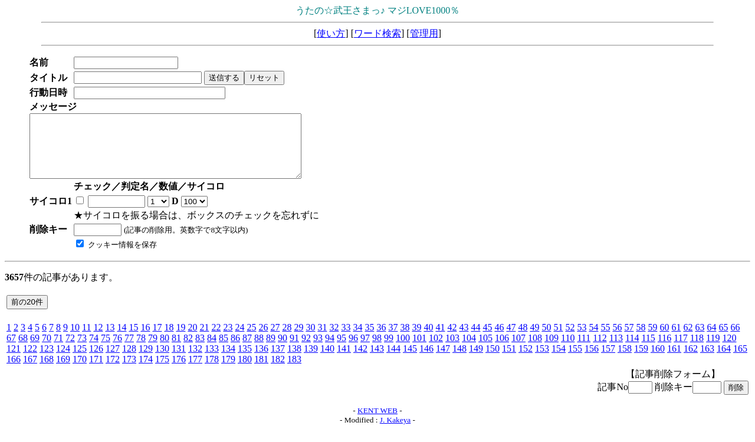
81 (176, 350)
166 (13, 371)
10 (75, 340)
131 (179, 361)
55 (605, 340)
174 (146, 371)
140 (327, 361)
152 (525, 361)
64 (711, 340)
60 (664, 340)
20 (192, 340)
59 (652, 340)
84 (211, 350)
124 (63, 361)
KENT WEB (377, 422)
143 (377, 361)
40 (428, 340)
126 (96, 361)
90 (282, 350)
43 (463, 340)
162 (691, 361)
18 (168, 340)
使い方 (331, 33)
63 (699, 340)
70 (46, 350)
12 (98, 340)
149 (476, 361)
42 (452, 340)
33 (345, 340)
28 (286, 340)
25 (251, 340)
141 (344, 361)
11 (86, 340)
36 (381, 340)
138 (294, 361)
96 (353, 350)
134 (228, 361)
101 (419, 350)
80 (164, 350)
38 (404, 340)
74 (94, 350)
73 (82, 350)
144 (393, 361)
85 (223, 350)
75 (105, 350)
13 (109, 340)
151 (509, 361)
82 (188, 350)
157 (608, 361)
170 (80, 371)
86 (235, 350)
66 (735, 340)
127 (113, 361)
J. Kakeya (395, 432)
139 (311, 361)
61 (676, 340)
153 (542, 361)
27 (275, 340)
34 (357, 340)
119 (713, 350)
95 (341, 350)
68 (23, 350)
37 (393, 340)
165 (740, 361)
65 (723, 340)
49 (534, 340)
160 (658, 361)
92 (306, 350)
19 (180, 340)
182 (278, 371)
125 (80, 361)
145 (410, 361)
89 (270, 350)
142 (360, 361)
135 (245, 361)
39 (416, 340)
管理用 (424, 33)
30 (310, 340)
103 (452, 350)
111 (583, 350)
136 (261, 361)
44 (475, 340)
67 (11, 350)
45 (487, 340)
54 (593, 340)
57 (628, 340)
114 (632, 350)
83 (200, 350)
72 (70, 350)
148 (459, 361)
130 (162, 361)
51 (558, 340)
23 (227, 340)
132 (195, 361)
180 (245, 371)
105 (485, 350)
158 (625, 361)
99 (388, 350)
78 (141, 350)
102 (436, 350)
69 (35, 350)
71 (58, 350)
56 (617, 340)
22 (216, 340)
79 (152, 350)
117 (680, 350)
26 (263, 340)
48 (522, 340)
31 (322, 340)
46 (499, 340)
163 (707, 361)
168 (47, 371)
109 (551, 350)
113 (616, 350)
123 (47, 361)
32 (334, 340)
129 (146, 361)
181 (261, 371)
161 (674, 361)
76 (117, 350)
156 (592, 361)
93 (318, 350)
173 (129, 371)
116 (664, 350)
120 (729, 350)
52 (570, 340)
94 (329, 350)
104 (469, 350)
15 (133, 340)
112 (599, 350)
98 (377, 350)
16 (145, 340)
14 (121, 340)
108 (535, 350)
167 (30, 371)
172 (113, 371)
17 (157, 340)
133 (212, 361)
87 (247, 350)
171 (96, 371)
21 (204, 340)
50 (546, 340)
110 (568, 350)
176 (179, 371)
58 (640, 340)
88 (259, 350)
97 (365, 350)
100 (403, 350)
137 (278, 361)
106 (502, 350)
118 (697, 350)
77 (129, 350)
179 (228, 371)
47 (511, 340)
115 (648, 350)
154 (559, 361)
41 (440, 340)
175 (162, 371)
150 (492, 361)
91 (294, 350)
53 (581, 340)
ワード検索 (377, 33)
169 (63, 371)
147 (443, 361)
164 (724, 361)
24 (239, 340)
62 (687, 340)
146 (426, 361)
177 (195, 371)
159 (641, 361)
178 (212, 371)
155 (575, 361)
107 (518, 350)
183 (294, 371)
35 (369, 340)
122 (30, 361)
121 (13, 361)
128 (129, 361)
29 (298, 340)
